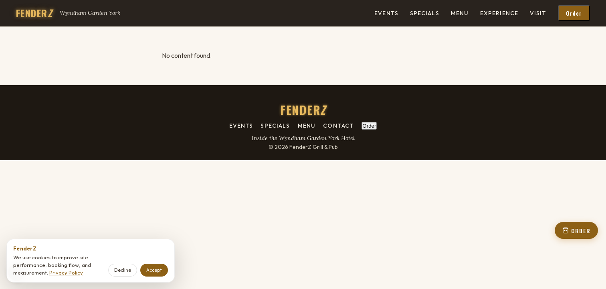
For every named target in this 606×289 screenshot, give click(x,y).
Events (386, 13)
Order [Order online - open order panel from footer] (369, 126)
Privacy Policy (66, 272)
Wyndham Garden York (90, 12)
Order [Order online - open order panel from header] (574, 13)
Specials (424, 13)
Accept (154, 270)
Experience (499, 13)
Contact (338, 125)
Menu (460, 13)
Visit (538, 13)
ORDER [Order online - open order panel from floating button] (576, 230)
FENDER (34, 13)
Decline (122, 270)
